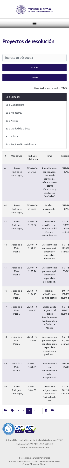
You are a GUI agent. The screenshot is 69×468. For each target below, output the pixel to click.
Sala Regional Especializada (21, 144)
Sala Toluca (12, 136)
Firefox (43, 464)
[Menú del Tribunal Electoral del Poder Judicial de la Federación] (34, 23)
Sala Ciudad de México (18, 129)
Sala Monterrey (14, 113)
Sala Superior (13, 97)
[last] (52, 411)
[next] (45, 411)
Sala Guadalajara (15, 105)
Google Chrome (30, 464)
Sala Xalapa (12, 121)
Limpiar (34, 78)
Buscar (34, 68)
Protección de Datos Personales (34, 458)
